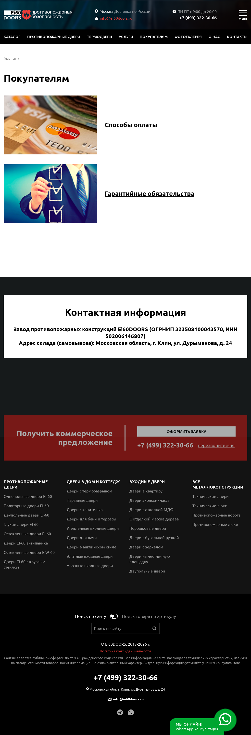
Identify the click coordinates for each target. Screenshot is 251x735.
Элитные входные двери (90, 556)
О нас (214, 37)
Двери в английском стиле (91, 547)
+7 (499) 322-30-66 (198, 17)
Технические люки (209, 506)
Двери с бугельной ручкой (154, 537)
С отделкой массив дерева (154, 519)
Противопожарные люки (215, 524)
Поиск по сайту (90, 616)
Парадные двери (82, 500)
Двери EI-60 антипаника (26, 543)
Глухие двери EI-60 (21, 524)
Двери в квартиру (146, 491)
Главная (10, 58)
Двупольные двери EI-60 (26, 515)
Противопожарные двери (53, 37)
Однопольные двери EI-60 (28, 496)
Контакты (237, 37)
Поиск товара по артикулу (149, 616)
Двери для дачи (82, 537)
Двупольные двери (147, 571)
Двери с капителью (85, 509)
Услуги (126, 37)
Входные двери (147, 481)
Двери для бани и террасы (91, 519)
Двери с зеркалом (146, 547)
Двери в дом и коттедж (93, 481)
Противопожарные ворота (216, 515)
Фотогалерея (188, 37)
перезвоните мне (216, 446)
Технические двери (210, 496)
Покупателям (154, 37)
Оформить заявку (186, 433)
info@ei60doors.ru (113, 18)
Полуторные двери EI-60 (26, 506)
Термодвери (99, 37)
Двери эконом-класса (149, 500)
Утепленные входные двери (93, 528)
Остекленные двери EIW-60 (29, 552)
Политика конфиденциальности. (125, 651)
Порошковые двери (147, 528)
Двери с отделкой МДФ (151, 509)
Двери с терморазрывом (89, 491)
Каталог (12, 37)
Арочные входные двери (90, 565)
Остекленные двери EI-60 (27, 533)
